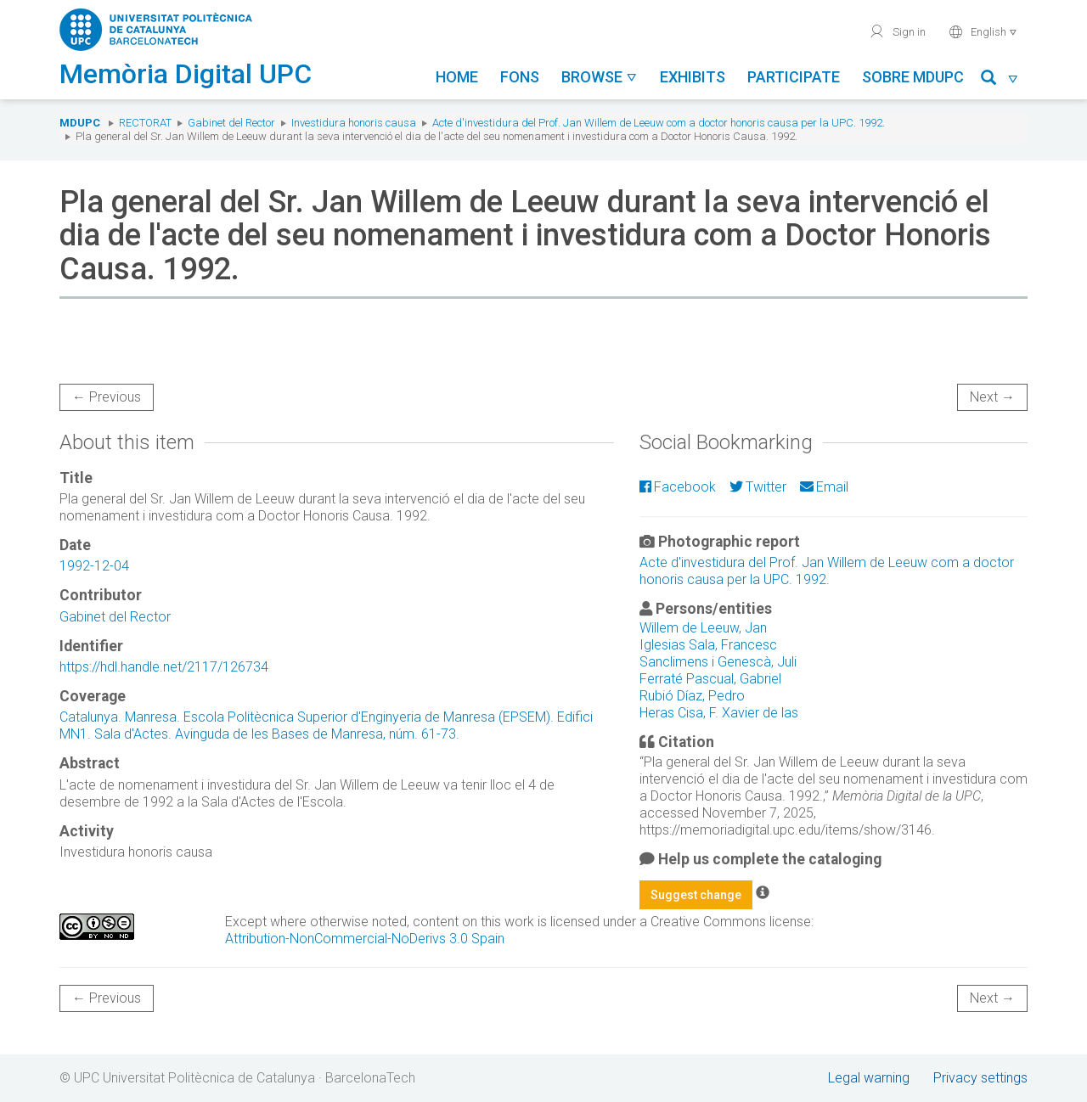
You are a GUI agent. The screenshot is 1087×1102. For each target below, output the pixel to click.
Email (824, 487)
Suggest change (696, 895)
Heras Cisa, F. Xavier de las (718, 713)
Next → (992, 397)
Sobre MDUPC (913, 77)
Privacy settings (980, 1078)
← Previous (106, 397)
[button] (1000, 80)
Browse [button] (599, 77)
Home (457, 77)
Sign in (897, 31)
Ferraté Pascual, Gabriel (710, 679)
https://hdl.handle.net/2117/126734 (163, 667)
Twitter (757, 487)
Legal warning (869, 1078)
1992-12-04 (94, 566)
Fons (519, 77)
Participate (793, 77)
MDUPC (79, 122)
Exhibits (692, 77)
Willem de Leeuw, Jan (703, 628)
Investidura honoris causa (353, 122)
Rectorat (145, 122)
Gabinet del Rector (231, 122)
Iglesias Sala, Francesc (708, 645)
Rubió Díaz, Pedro (692, 696)
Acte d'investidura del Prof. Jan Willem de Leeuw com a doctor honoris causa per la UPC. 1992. (658, 122)
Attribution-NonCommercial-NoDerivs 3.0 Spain (364, 939)
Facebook (677, 487)
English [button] (983, 31)
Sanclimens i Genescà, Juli (718, 662)
